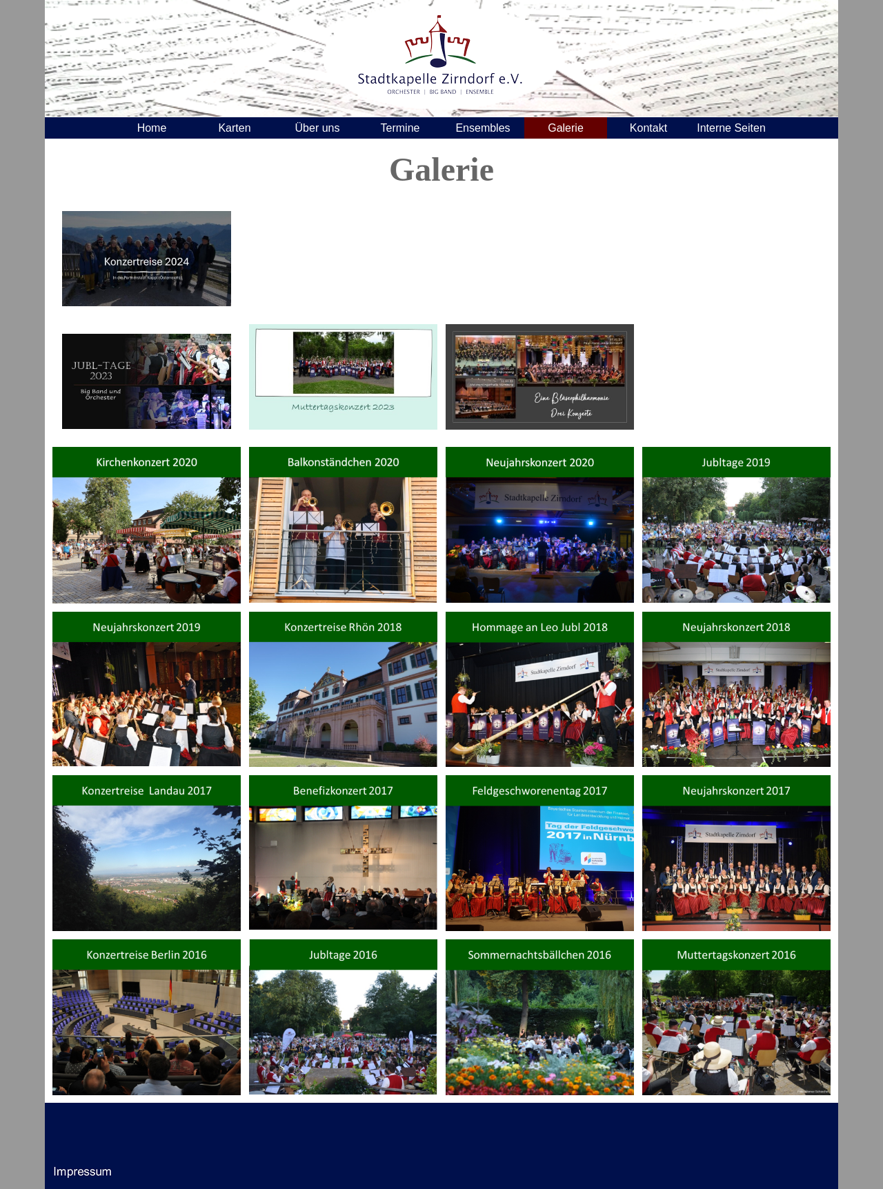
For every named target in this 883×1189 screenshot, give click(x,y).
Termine (400, 128)
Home (152, 128)
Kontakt (648, 128)
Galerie (566, 128)
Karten (234, 128)
